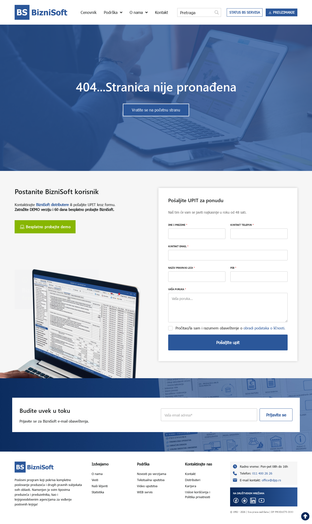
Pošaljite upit (228, 342)
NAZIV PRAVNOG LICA (181, 267)
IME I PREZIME (177, 224)
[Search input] (195, 12)
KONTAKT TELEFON (242, 224)
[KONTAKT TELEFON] (259, 233)
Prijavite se (276, 414)
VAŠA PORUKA (177, 289)
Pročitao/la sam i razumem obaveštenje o (230, 328)
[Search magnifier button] (217, 12)
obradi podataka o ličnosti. (264, 328)
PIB (233, 267)
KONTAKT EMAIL (178, 246)
